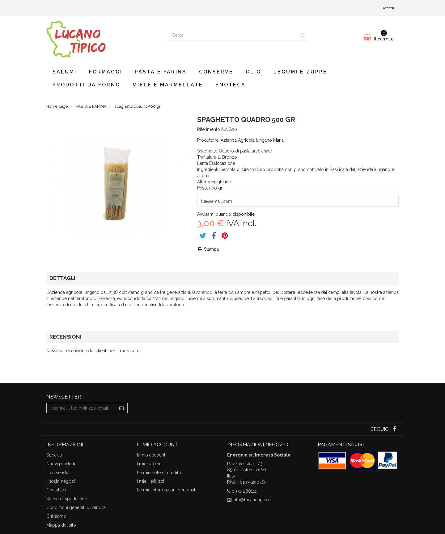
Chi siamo (56, 516)
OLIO (253, 72)
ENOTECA (230, 85)
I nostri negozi (60, 481)
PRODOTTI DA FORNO (86, 85)
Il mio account (151, 455)
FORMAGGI (105, 72)
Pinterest (225, 235)
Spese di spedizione (66, 498)
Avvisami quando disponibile (226, 214)
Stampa (208, 249)
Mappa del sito (61, 525)
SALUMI (65, 72)
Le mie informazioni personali (166, 489)
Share (214, 235)
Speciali (54, 455)
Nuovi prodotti (60, 463)
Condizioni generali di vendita (76, 507)
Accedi (388, 8)
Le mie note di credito (159, 472)
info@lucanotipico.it (252, 499)
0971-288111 (244, 491)
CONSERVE (216, 72)
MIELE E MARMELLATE (168, 85)
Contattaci (56, 489)
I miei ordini (148, 463)
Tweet (202, 235)
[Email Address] (81, 408)
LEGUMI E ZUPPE (300, 72)
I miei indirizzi (150, 481)
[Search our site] (232, 35)
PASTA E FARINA (161, 72)
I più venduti (58, 472)
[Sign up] (122, 408)
